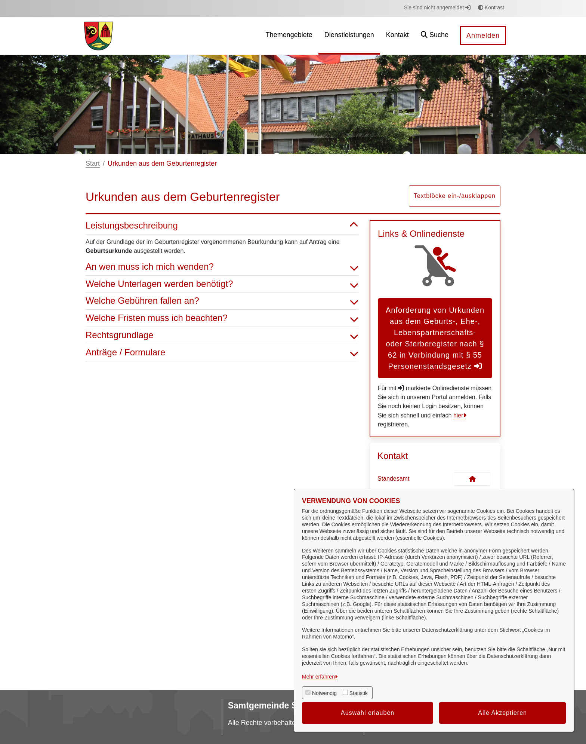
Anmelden (483, 35)
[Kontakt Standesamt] (472, 479)
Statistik (358, 693)
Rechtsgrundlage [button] (222, 335)
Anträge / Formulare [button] (222, 352)
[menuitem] (289, 36)
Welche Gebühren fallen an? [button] (222, 301)
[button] (434, 36)
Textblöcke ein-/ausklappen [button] (455, 196)
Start (93, 163)
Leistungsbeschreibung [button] (222, 225)
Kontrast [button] (491, 7)
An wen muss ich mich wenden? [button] (222, 266)
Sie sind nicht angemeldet (437, 7)
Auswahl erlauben (367, 713)
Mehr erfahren (318, 677)
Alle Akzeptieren (502, 713)
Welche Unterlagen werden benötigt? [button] (222, 284)
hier (458, 415)
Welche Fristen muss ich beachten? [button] (222, 318)
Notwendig (324, 693)
